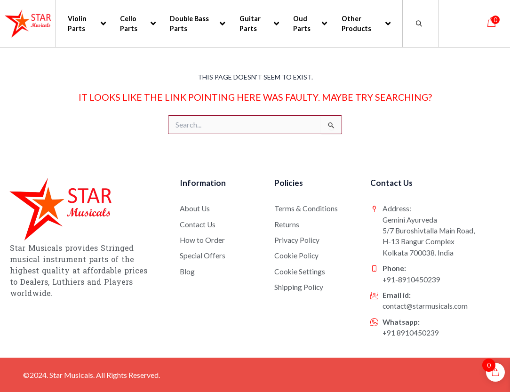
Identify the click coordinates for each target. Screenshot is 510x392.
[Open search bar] (420, 23)
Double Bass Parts (197, 23)
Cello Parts (138, 23)
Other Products (366, 23)
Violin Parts (87, 23)
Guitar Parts (259, 23)
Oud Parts (310, 23)
